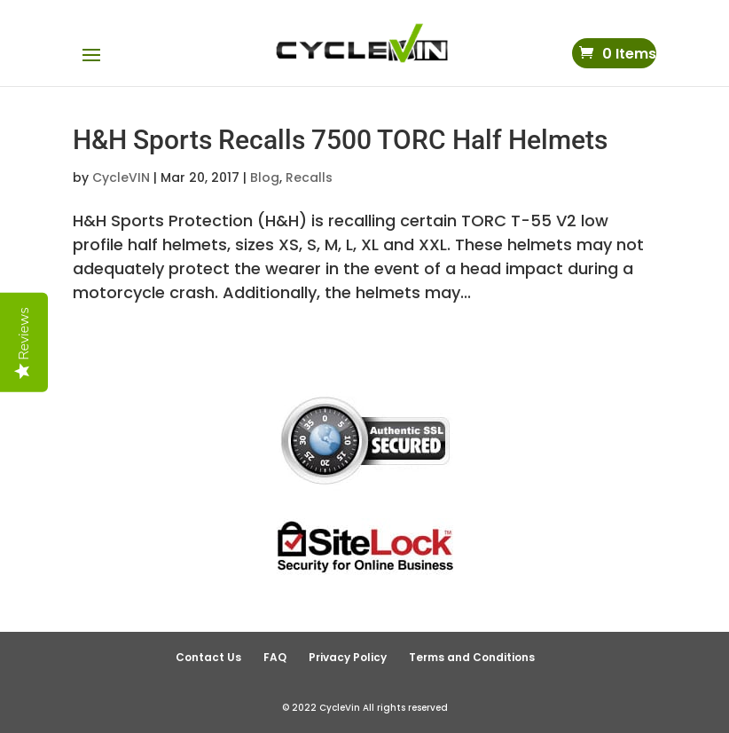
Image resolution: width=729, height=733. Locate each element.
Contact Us (208, 657)
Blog (264, 177)
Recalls (309, 177)
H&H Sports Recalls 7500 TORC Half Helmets (340, 139)
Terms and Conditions (472, 657)
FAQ (274, 657)
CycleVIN (121, 177)
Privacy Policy (348, 657)
